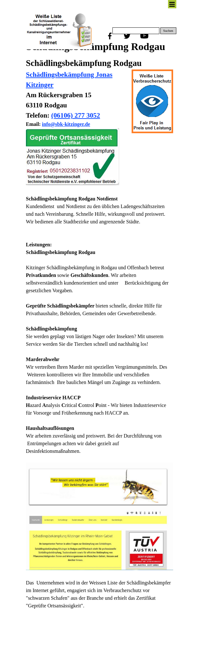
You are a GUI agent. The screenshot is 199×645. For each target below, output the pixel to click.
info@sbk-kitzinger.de (66, 124)
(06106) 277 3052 (75, 115)
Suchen (168, 31)
